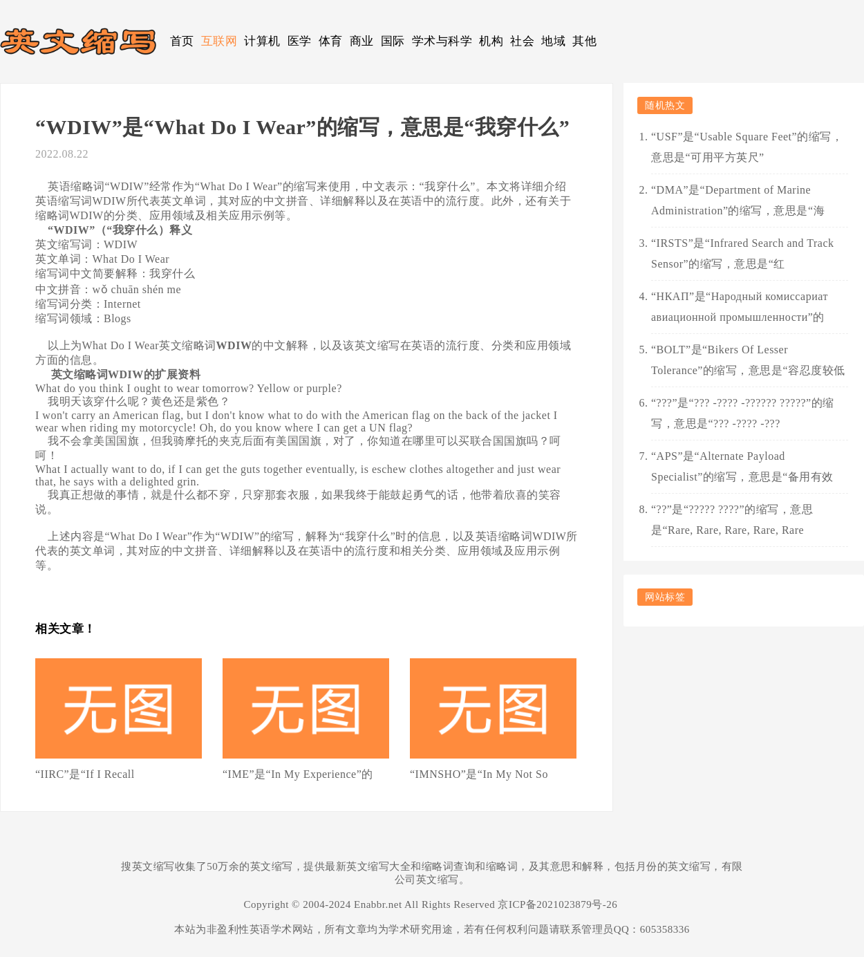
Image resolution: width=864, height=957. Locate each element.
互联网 (219, 41)
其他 (584, 41)
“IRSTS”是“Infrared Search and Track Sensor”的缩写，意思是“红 (742, 253)
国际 (393, 41)
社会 (522, 41)
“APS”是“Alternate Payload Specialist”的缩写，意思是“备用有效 (742, 466)
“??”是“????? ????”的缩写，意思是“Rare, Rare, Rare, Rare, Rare (732, 519)
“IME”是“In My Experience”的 (298, 774)
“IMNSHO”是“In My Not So (479, 774)
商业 (362, 41)
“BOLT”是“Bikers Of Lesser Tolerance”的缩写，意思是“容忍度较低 (748, 360)
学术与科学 (442, 41)
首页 (182, 41)
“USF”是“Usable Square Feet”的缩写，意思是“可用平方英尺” (747, 147)
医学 (300, 41)
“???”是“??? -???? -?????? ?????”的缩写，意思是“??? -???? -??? (742, 413)
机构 (491, 41)
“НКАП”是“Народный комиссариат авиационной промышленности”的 (739, 306)
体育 (331, 41)
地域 (553, 41)
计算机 (262, 41)
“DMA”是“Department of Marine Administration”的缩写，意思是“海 (738, 200)
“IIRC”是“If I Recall (85, 774)
